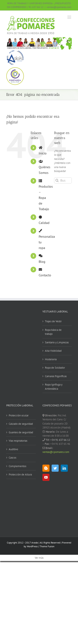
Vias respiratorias (18, 440)
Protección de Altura (20, 474)
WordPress (32, 546)
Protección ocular (18, 415)
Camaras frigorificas (56, 376)
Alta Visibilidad (53, 351)
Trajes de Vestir (53, 321)
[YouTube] (46, 477)
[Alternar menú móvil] (69, 17)
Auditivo (13, 449)
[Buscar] (57, 180)
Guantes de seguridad (21, 432)
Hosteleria (51, 359)
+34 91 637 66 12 (60, 440)
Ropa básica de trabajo (53, 332)
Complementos (17, 466)
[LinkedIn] (64, 468)
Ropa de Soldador (55, 367)
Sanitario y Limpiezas (57, 342)
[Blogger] (46, 468)
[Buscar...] (63, 180)
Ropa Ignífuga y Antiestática (53, 386)
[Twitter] (55, 468)
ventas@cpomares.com (59, 7)
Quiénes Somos (44, 167)
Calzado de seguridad (21, 424)
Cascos (12, 457)
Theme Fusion (47, 546)
